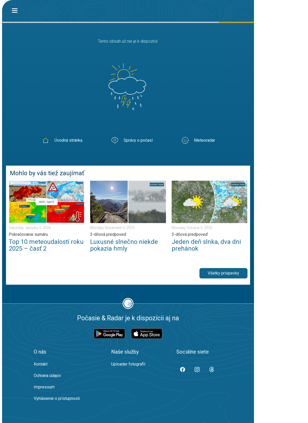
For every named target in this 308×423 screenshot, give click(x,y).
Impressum (44, 387)
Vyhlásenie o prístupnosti (57, 398)
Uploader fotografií (128, 364)
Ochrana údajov (47, 375)
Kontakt (41, 364)
